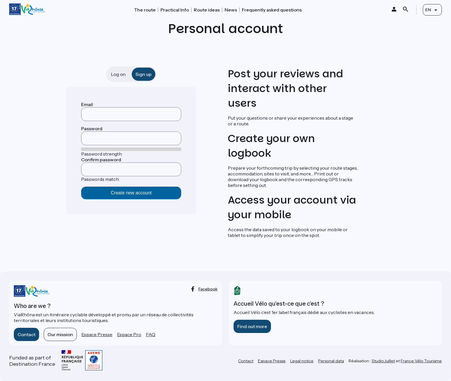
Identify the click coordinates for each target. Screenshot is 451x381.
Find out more (252, 326)
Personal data (331, 360)
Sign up (143, 74)
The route (145, 10)
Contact (26, 334)
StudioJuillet (383, 360)
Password (91, 128)
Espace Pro (129, 334)
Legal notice (302, 360)
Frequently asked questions (272, 10)
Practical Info (174, 10)
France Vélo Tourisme (421, 360)
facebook (207, 289)
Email (87, 104)
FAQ (150, 334)
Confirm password (101, 159)
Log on (118, 74)
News (231, 10)
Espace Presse (96, 334)
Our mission (60, 334)
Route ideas (207, 10)
